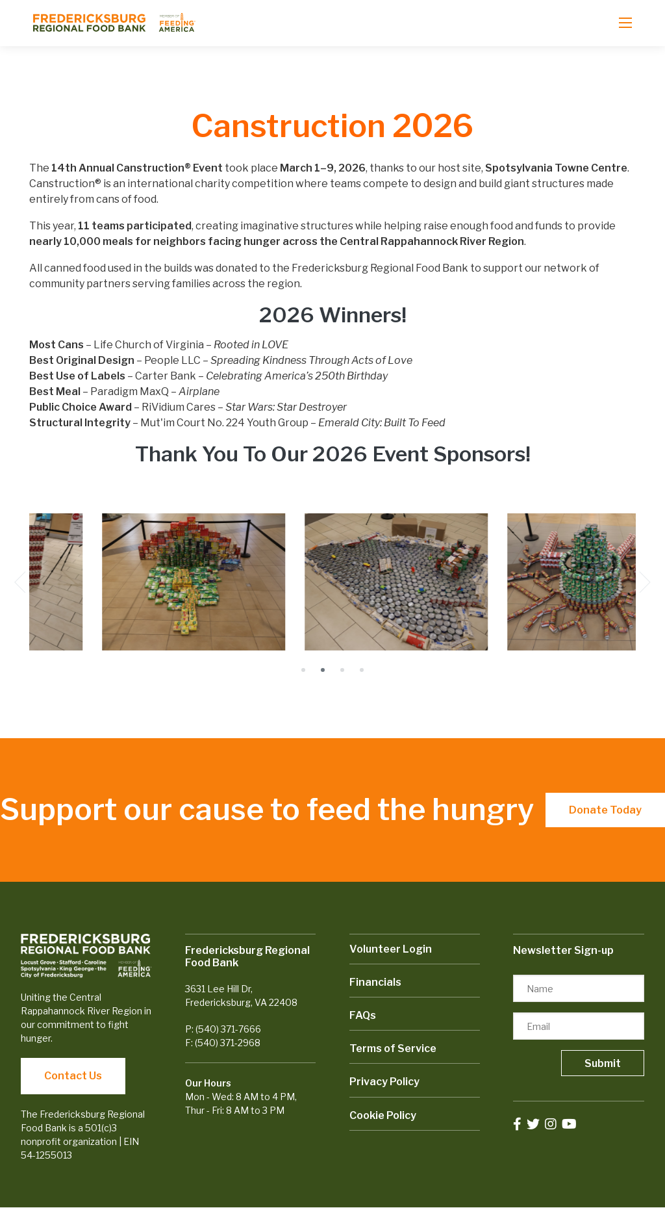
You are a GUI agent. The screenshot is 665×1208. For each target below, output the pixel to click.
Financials (375, 982)
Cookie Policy (382, 1115)
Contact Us (73, 1076)
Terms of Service (392, 1048)
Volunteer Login (390, 949)
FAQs (362, 1015)
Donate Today (605, 810)
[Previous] (17, 582)
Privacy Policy (384, 1081)
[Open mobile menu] (625, 22)
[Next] (647, 582)
